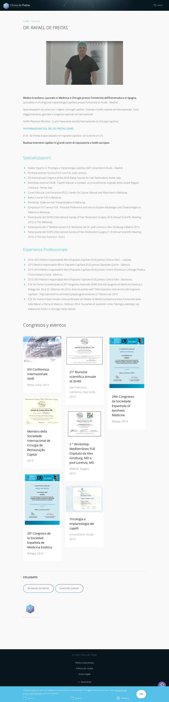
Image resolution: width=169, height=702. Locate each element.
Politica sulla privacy (84, 662)
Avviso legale (85, 674)
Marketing (125, 698)
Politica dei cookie (84, 668)
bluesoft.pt (86, 681)
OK (141, 694)
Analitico (78, 698)
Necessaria (32, 698)
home (26, 21)
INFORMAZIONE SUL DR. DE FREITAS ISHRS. (48, 128)
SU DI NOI (36, 21)
